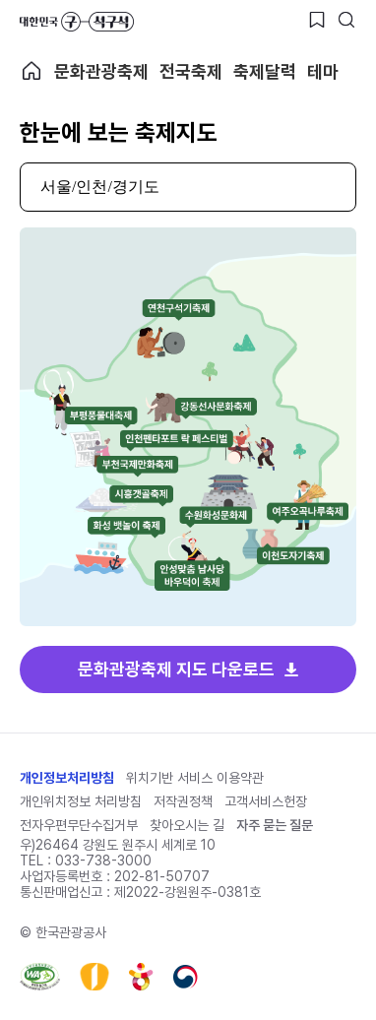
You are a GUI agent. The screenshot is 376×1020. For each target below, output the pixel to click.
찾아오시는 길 (187, 825)
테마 (323, 71)
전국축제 (190, 71)
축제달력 (264, 71)
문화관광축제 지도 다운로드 (176, 669)
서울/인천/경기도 (99, 186)
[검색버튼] (346, 20)
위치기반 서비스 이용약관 (195, 778)
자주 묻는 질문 (274, 825)
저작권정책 (183, 801)
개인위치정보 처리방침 (81, 801)
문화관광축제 (101, 71)
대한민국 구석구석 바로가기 (77, 22)
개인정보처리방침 (67, 778)
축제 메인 (31, 71)
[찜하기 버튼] (317, 20)
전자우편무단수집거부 (79, 825)
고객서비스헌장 (265, 801)
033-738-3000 (103, 860)
